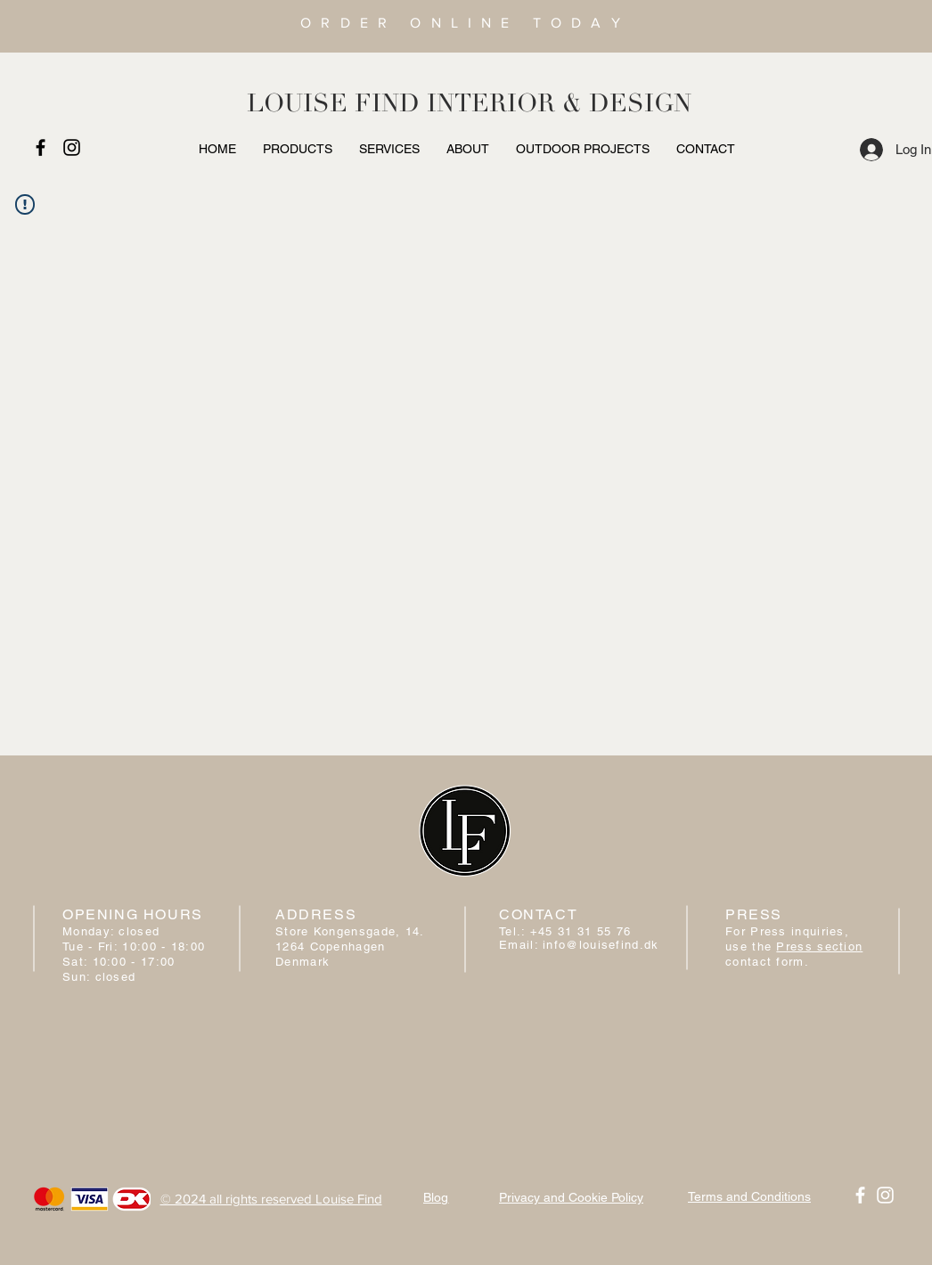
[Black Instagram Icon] (72, 147)
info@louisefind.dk (600, 944)
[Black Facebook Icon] (40, 147)
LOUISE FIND (333, 103)
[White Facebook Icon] (860, 1195)
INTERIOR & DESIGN (559, 103)
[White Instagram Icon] (885, 1195)
